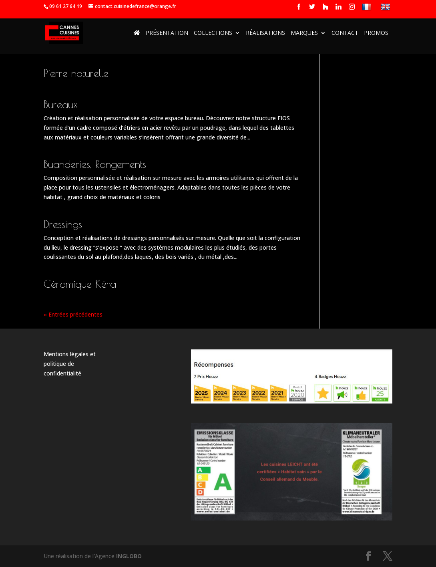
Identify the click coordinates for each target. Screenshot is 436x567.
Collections (213, 33)
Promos (376, 33)
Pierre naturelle (76, 73)
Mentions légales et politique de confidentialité (70, 363)
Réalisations (265, 33)
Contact (345, 33)
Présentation (167, 33)
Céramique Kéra (80, 284)
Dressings (63, 224)
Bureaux (61, 104)
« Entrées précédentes (73, 314)
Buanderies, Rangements (95, 164)
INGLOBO (129, 556)
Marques (304, 33)
